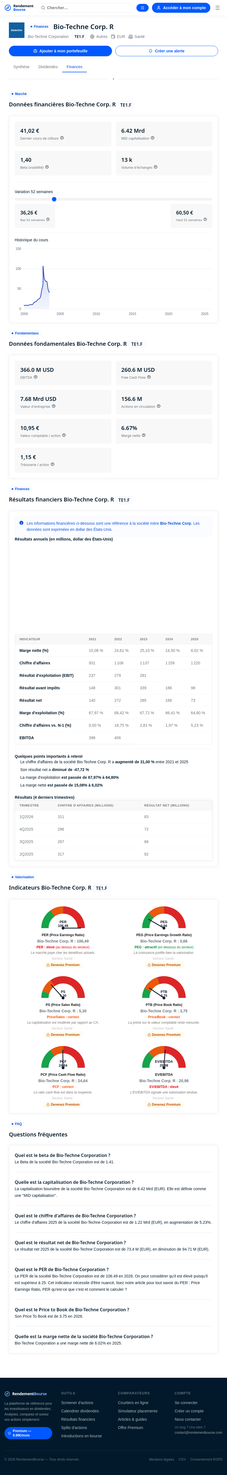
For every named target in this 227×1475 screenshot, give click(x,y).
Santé (136, 36)
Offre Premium (130, 1427)
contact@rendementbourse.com (198, 1433)
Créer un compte (189, 1411)
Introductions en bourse (81, 1436)
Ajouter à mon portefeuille (60, 51)
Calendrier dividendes (80, 1411)
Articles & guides (132, 1419)
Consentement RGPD (206, 1459)
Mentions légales (161, 1459)
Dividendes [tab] (48, 67)
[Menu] (218, 8)
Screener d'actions (77, 1402)
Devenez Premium (62, 965)
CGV (182, 1459)
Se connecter (186, 1402)
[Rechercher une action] (85, 7)
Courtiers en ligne (133, 1402)
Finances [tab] (75, 67)
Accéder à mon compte (181, 8)
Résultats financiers (78, 1419)
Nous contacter (188, 1419)
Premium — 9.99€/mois (19, 1433)
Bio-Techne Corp (175, 523)
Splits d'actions (74, 1427)
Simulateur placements (138, 1411)
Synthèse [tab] (21, 67)
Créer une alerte (166, 51)
